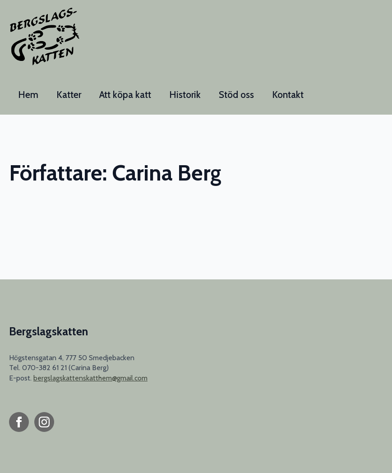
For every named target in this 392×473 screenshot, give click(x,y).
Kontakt (288, 94)
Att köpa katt (125, 94)
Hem (28, 94)
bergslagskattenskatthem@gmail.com (90, 378)
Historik (185, 94)
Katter (68, 94)
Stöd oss (236, 94)
